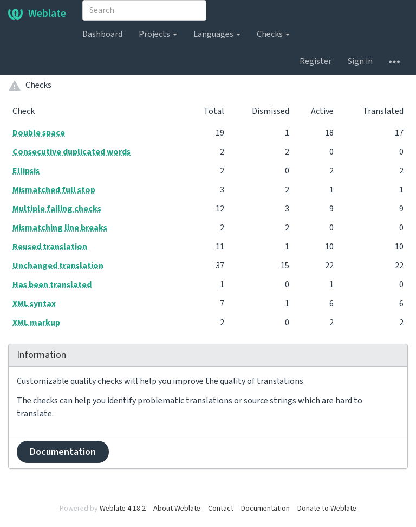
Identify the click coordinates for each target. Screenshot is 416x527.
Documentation (63, 452)
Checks (273, 34)
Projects (158, 34)
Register (316, 61)
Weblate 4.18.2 (123, 508)
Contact (220, 508)
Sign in (360, 61)
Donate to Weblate (326, 508)
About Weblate (176, 508)
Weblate (37, 13)
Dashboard (102, 34)
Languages (216, 34)
